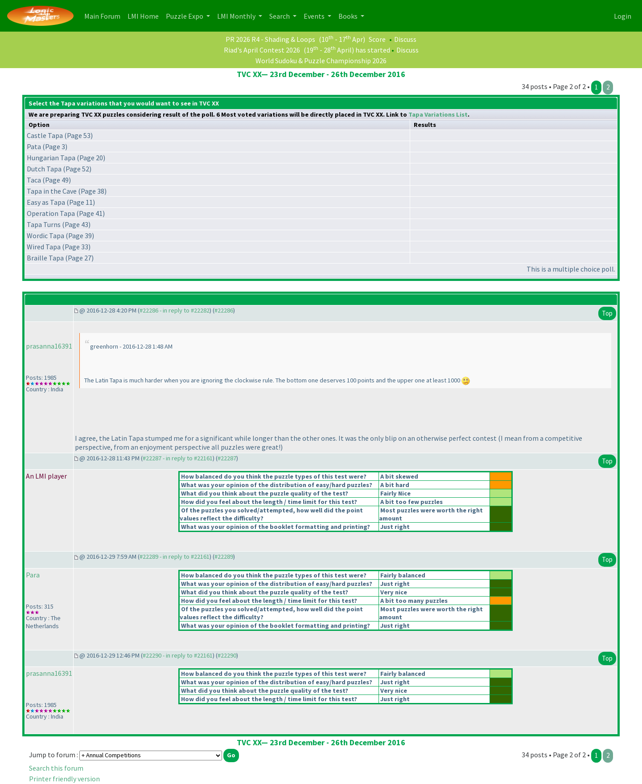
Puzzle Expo (185, 16)
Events (315, 16)
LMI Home (145, 15)
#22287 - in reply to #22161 (178, 458)
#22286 (223, 310)
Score (377, 39)
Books (348, 16)
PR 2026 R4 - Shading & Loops (270, 39)
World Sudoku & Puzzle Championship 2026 (321, 60)
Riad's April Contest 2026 (262, 49)
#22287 (227, 458)
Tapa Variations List (438, 114)
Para (33, 574)
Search (280, 16)
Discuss (405, 39)
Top (607, 313)
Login (622, 16)
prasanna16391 (49, 345)
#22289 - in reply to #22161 (175, 556)
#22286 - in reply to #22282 (175, 310)
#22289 (223, 556)
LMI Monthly (237, 16)
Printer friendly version (64, 778)
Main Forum (104, 15)
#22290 (227, 655)
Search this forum (56, 768)
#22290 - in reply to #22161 (178, 655)
